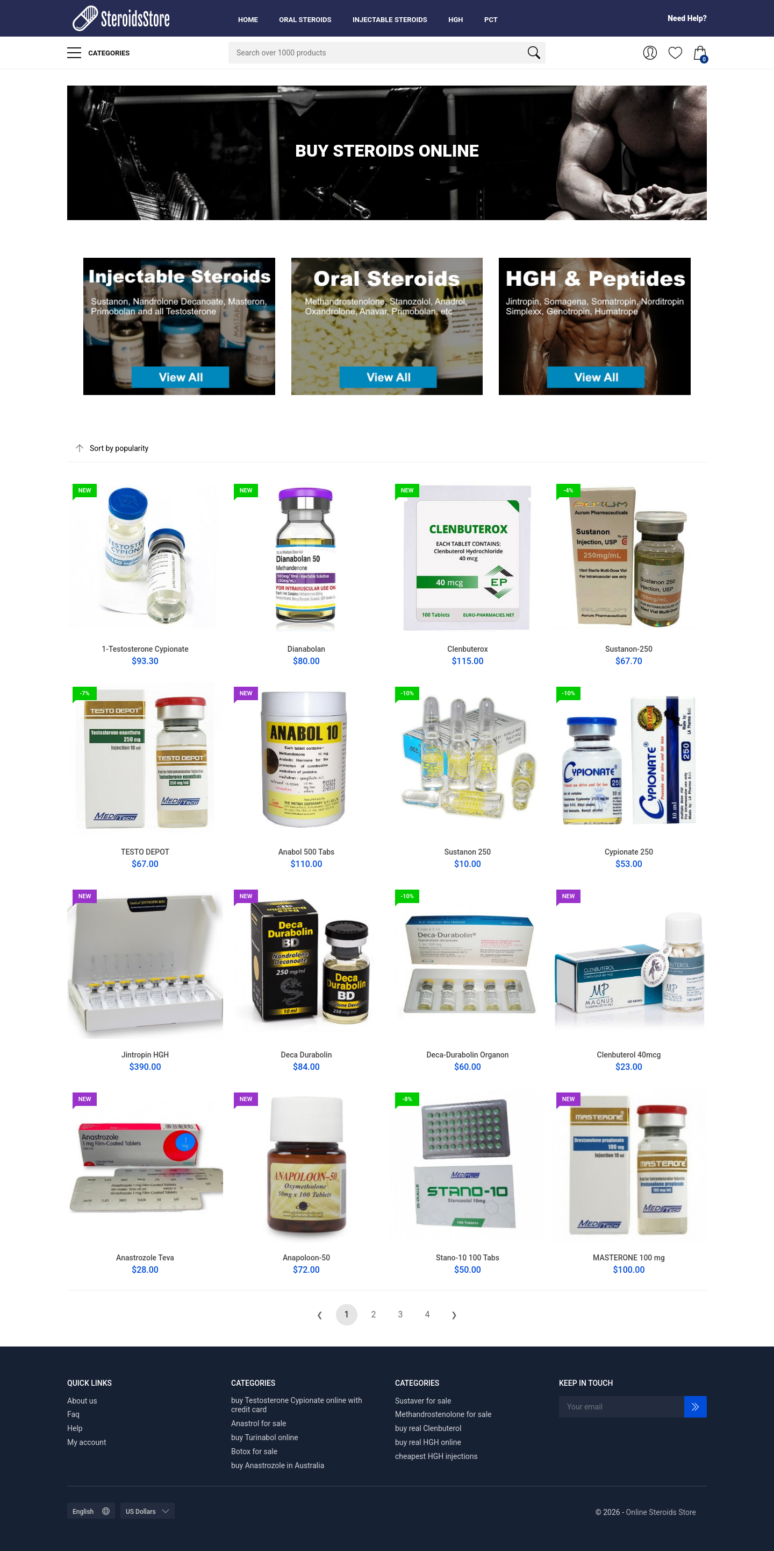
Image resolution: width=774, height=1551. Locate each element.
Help (75, 1428)
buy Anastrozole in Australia (277, 1465)
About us (82, 1401)
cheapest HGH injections (436, 1456)
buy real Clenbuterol (428, 1428)
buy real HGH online (428, 1442)
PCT (491, 20)
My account (86, 1442)
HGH (455, 20)
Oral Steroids (305, 20)
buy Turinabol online (264, 1437)
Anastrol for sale (258, 1423)
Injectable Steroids (390, 20)
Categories (98, 53)
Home (248, 20)
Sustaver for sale (423, 1401)
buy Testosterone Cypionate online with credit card (296, 1405)
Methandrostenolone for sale (443, 1414)
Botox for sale (254, 1451)
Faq (73, 1414)
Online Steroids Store (661, 1512)
